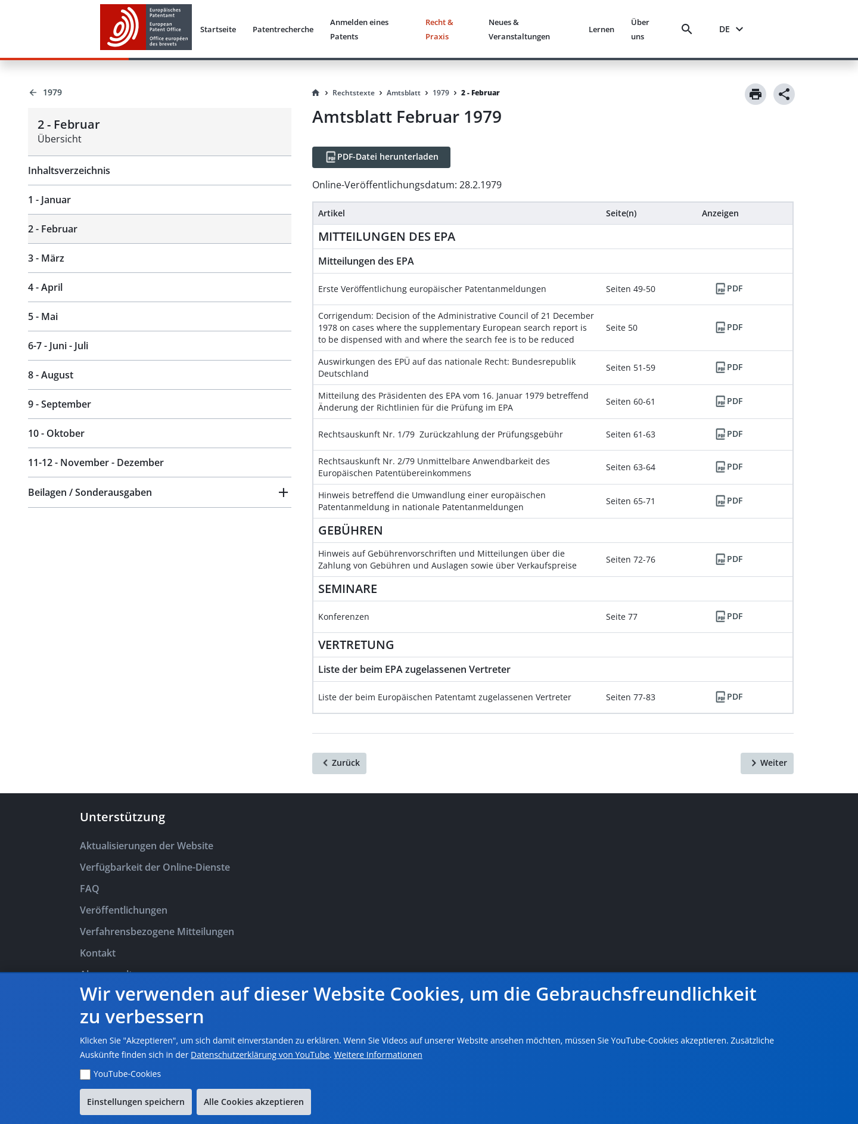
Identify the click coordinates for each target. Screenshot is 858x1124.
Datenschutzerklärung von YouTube (260, 1054)
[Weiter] (767, 763)
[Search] (689, 29)
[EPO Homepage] (146, 29)
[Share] (784, 94)
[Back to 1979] (159, 92)
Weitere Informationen (378, 1054)
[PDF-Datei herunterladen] (381, 157)
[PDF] (728, 289)
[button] (159, 492)
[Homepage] (316, 93)
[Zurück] (339, 763)
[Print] (755, 94)
